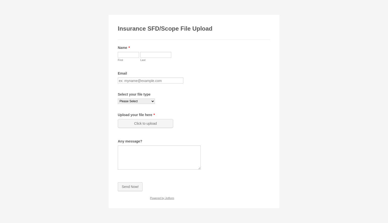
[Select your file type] (136, 101)
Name (124, 48)
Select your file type (134, 94)
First (120, 60)
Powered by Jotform (162, 198)
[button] (146, 123)
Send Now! (130, 187)
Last (143, 60)
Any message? (130, 141)
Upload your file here (136, 115)
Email (122, 73)
